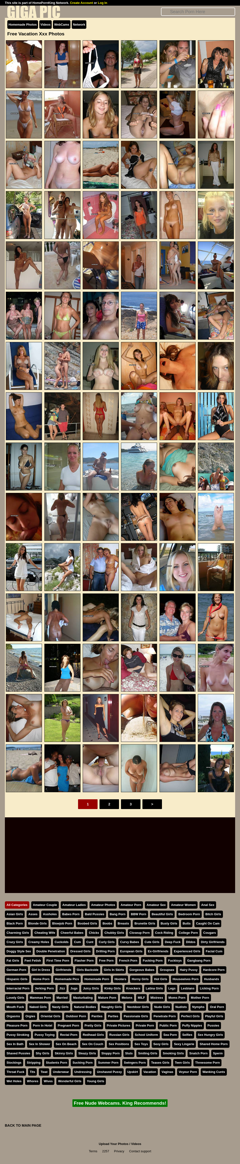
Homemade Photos (23, 24)
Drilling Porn (105, 951)
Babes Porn (71, 914)
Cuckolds (62, 942)
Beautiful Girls (162, 914)
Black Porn (15, 923)
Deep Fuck (173, 942)
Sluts (129, 1053)
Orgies (30, 1016)
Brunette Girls (144, 923)
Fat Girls (13, 960)
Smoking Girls (173, 1053)
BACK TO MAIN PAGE (23, 1125)
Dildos (190, 942)
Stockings (14, 1062)
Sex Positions (119, 1044)
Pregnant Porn (68, 1025)
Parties (113, 1016)
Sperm (218, 1053)
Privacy (119, 1151)
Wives (48, 1081)
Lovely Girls (15, 997)
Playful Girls (214, 1016)
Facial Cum (214, 951)
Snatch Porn (198, 1053)
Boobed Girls (87, 923)
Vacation (149, 1072)
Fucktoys (175, 960)
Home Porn (41, 979)
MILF (141, 997)
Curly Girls (107, 942)
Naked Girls (38, 1007)
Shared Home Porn (214, 1044)
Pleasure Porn (17, 1025)
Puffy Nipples (192, 1025)
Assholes (50, 914)
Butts (187, 923)
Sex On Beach (66, 1044)
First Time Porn (57, 960)
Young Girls (95, 1081)
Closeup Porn (140, 933)
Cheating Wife (44, 933)
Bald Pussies (94, 914)
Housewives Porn (186, 979)
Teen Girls (182, 1062)
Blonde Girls (37, 923)
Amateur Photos (103, 905)
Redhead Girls (93, 1035)
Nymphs (198, 1007)
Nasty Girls (60, 1007)
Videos (45, 24)
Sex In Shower (39, 1044)
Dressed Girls (80, 951)
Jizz (62, 988)
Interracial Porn (18, 988)
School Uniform (146, 1035)
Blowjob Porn (62, 923)
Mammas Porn (40, 997)
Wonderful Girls (69, 1081)
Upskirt (132, 1072)
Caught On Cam (208, 923)
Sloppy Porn (110, 1053)
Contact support (140, 1151)
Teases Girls (160, 1062)
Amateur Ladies (74, 905)
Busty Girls (169, 923)
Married (62, 997)
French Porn (128, 960)
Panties (97, 1016)
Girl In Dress (41, 970)
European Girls (131, 951)
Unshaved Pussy (109, 1072)
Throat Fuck (15, 1072)
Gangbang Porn (198, 960)
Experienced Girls (187, 951)
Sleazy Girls (87, 1053)
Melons (127, 997)
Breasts (123, 923)
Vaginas (167, 1072)
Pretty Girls (93, 1025)
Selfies (187, 1035)
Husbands (211, 979)
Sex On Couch (92, 1044)
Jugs (74, 988)
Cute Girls (152, 942)
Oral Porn (217, 1007)
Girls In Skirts (114, 970)
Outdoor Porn (76, 1016)
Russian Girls (119, 1035)
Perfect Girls (190, 1016)
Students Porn (56, 1062)
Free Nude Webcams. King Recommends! (120, 1103)
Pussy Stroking (18, 1035)
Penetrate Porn (164, 1016)
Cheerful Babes (71, 933)
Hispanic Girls (17, 979)
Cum (77, 942)
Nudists (181, 1007)
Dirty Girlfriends (212, 942)
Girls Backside (88, 970)
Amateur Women (183, 905)
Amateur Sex (156, 905)
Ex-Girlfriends (158, 951)
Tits (32, 1072)
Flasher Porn (84, 960)
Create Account (81, 3)
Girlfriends (63, 970)
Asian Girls (15, 914)
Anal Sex (207, 905)
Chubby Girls (114, 933)
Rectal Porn (68, 1035)
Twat (43, 1072)
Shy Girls (42, 1053)
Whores (32, 1081)
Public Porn (168, 1025)
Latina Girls (154, 988)
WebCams (61, 24)
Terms (93, 1151)
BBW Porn (138, 914)
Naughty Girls (111, 1007)
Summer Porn (108, 1062)
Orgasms (13, 1016)
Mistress (156, 997)
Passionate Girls (136, 1016)
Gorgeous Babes (142, 970)
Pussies (213, 1025)
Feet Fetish (33, 960)
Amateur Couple (45, 905)
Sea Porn (170, 1035)
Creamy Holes (38, 942)
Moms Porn (177, 997)
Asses (33, 914)
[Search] (198, 11)
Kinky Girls (112, 988)
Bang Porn (118, 914)
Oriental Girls (50, 1016)
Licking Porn (209, 988)
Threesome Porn (207, 1062)
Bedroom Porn (189, 914)
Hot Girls (160, 979)
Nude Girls (162, 1007)
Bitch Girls (213, 914)
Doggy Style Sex (19, 951)
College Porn (188, 933)
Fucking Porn (153, 960)
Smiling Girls (147, 1053)
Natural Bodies (85, 1007)
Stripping (33, 1062)
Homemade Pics (67, 979)
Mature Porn (107, 997)
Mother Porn (200, 997)
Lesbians (187, 988)
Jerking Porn (44, 988)
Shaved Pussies (18, 1053)
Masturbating (83, 997)
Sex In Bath (15, 1044)
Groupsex (167, 970)
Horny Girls (140, 979)
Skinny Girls (64, 1053)
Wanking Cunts (213, 1072)
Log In (102, 3)
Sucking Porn (82, 1062)
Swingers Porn (135, 1062)
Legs (172, 988)
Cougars (209, 933)
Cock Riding (164, 933)
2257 (105, 1151)
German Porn (16, 970)
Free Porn (106, 960)
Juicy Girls (91, 988)
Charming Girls (18, 933)
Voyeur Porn (188, 1072)
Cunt (89, 942)
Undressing (82, 1072)
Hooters (120, 979)
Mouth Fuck (15, 1007)
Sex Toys (141, 1044)
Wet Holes (14, 1081)
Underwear (61, 1072)
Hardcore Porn (214, 970)
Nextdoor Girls (138, 1007)
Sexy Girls (161, 1044)
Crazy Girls (15, 942)
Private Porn (145, 1025)
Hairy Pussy (189, 970)
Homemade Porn (96, 979)
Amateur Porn (130, 905)
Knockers (133, 988)
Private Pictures (118, 1025)
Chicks (94, 933)
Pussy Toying (45, 1035)
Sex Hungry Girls (210, 1035)
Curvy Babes (129, 942)
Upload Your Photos (114, 1144)
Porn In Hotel (42, 1025)
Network (79, 24)
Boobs (107, 923)
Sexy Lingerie (184, 1044)
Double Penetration (50, 951)
